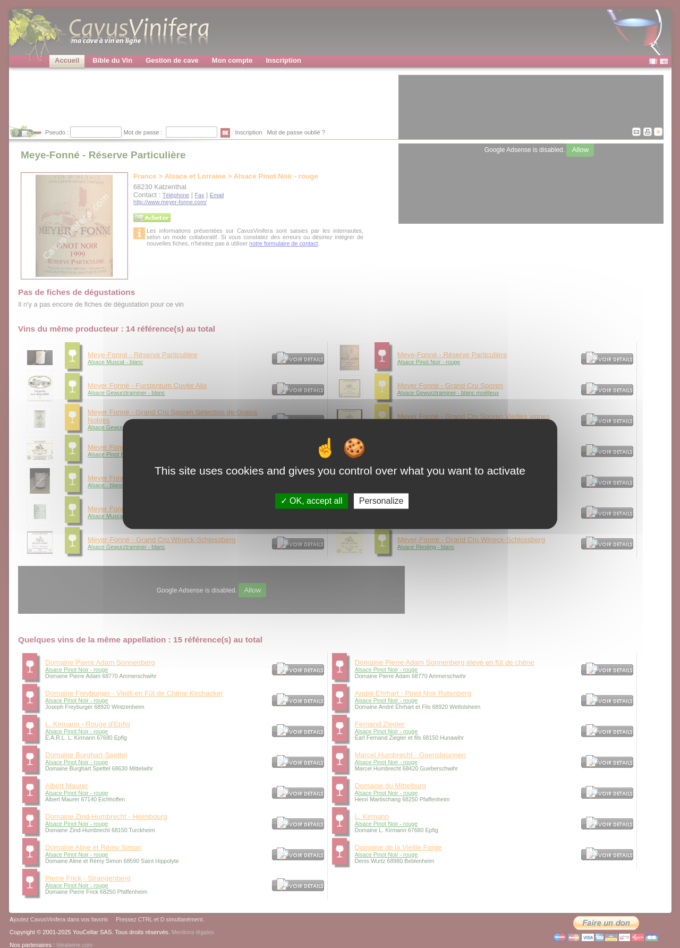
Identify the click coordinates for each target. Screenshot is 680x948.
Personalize (381, 500)
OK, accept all (311, 500)
